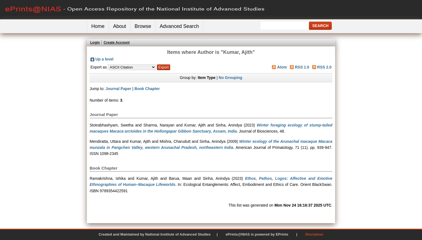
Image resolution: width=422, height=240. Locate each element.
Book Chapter (147, 88)
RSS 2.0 (324, 67)
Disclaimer (314, 234)
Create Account (117, 42)
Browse (143, 26)
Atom (282, 67)
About (119, 26)
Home (98, 26)
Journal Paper (118, 88)
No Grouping (230, 77)
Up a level (104, 59)
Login (95, 42)
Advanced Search (179, 26)
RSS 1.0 (302, 67)
